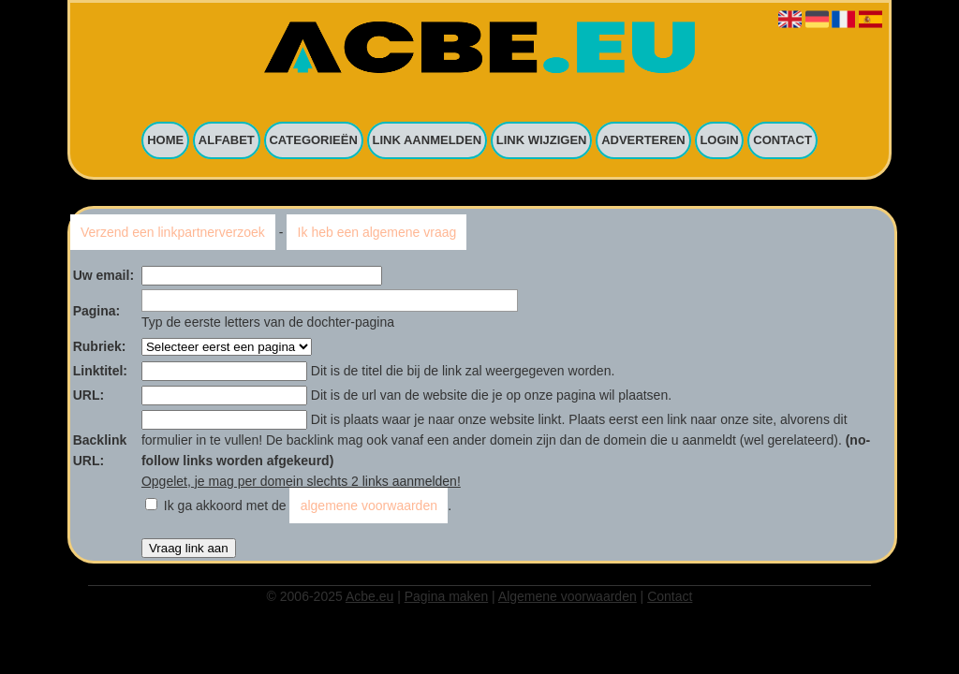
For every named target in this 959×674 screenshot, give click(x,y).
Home (165, 141)
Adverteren (643, 141)
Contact (782, 141)
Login (719, 141)
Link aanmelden (427, 141)
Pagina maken (447, 596)
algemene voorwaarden (369, 505)
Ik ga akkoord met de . (307, 505)
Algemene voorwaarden (567, 596)
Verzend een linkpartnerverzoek (173, 232)
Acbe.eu (369, 596)
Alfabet (227, 141)
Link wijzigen (541, 141)
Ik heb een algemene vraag (377, 232)
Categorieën (313, 141)
